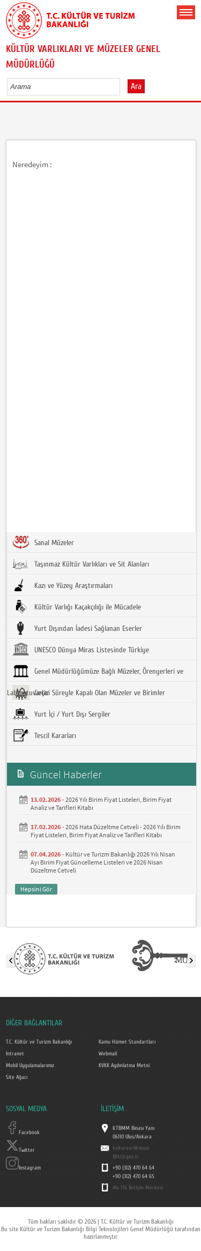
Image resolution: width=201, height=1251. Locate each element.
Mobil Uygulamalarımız (30, 1065)
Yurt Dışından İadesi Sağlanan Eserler (77, 628)
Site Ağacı (16, 1077)
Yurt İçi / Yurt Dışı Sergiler (61, 713)
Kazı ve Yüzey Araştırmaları (62, 585)
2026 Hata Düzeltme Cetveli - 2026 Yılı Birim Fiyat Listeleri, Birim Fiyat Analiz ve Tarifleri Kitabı (106, 831)
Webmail (108, 1054)
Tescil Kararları (44, 735)
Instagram (23, 1168)
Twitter (20, 1150)
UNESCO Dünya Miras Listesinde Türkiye (80, 649)
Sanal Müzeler (43, 542)
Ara (136, 86)
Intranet (15, 1054)
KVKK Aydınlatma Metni (124, 1065)
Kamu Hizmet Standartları (127, 1042)
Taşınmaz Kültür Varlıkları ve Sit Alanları (80, 563)
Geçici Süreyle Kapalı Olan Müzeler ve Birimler (88, 692)
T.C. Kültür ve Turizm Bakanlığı (39, 1042)
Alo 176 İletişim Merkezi (138, 1188)
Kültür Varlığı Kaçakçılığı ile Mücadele (76, 606)
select (123, 86)
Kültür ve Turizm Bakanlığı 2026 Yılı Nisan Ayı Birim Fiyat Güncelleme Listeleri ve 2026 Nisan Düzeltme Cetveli (103, 862)
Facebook (23, 1132)
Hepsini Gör (36, 889)
